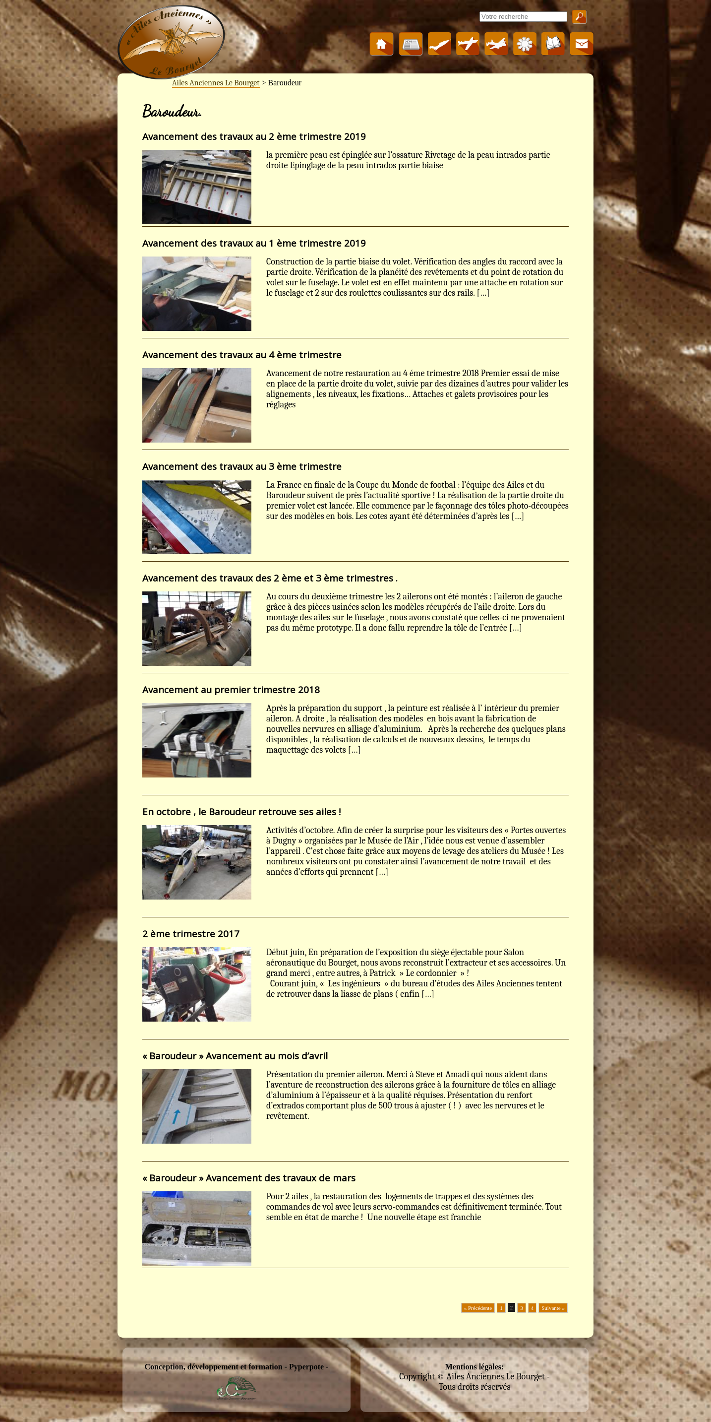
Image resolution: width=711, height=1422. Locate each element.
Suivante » (553, 1308)
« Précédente (478, 1308)
